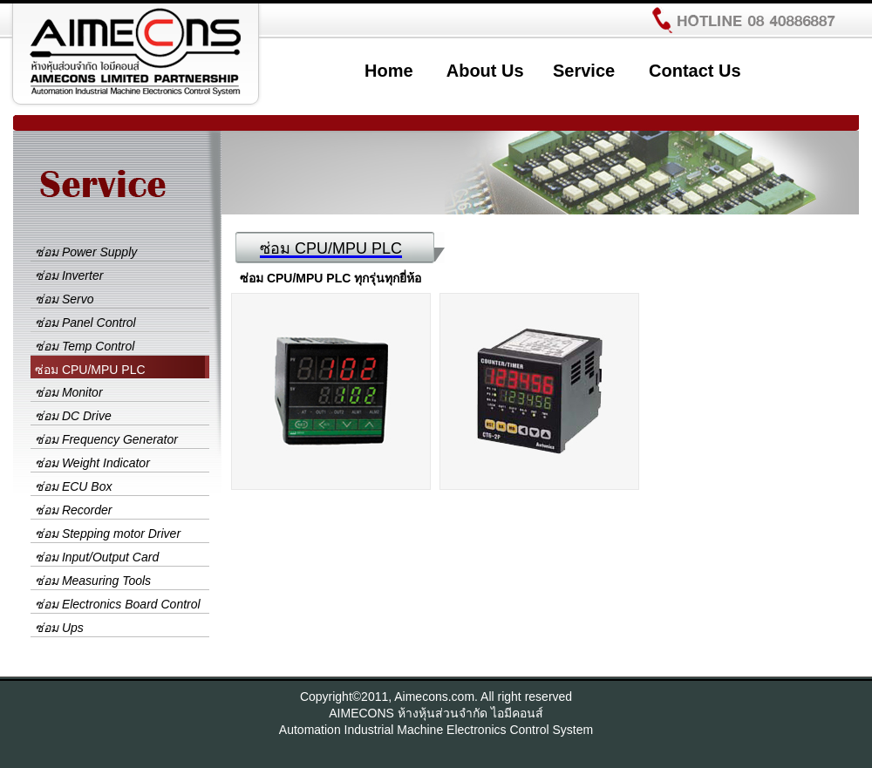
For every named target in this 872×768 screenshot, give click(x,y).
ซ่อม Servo (64, 299)
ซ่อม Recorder (73, 510)
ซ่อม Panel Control (85, 323)
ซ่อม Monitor (69, 392)
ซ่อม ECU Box (73, 486)
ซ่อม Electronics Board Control (118, 604)
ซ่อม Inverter (69, 275)
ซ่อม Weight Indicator (92, 463)
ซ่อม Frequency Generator (106, 439)
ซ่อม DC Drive (73, 416)
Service (584, 70)
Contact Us (695, 70)
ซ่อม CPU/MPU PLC (90, 370)
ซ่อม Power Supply (86, 252)
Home (388, 70)
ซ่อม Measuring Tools (93, 581)
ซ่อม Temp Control (84, 346)
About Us (485, 70)
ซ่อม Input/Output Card (97, 557)
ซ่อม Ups (59, 628)
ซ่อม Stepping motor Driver (108, 533)
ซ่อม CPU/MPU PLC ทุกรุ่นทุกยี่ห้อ (330, 278)
